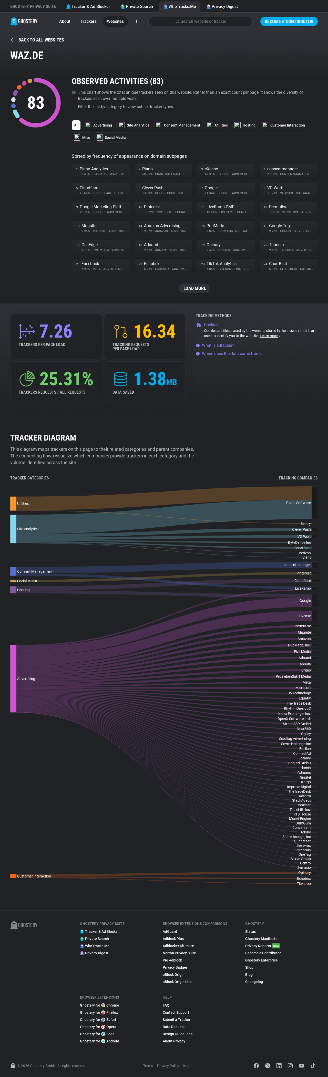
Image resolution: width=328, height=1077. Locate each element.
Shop (249, 967)
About (64, 21)
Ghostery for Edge (97, 1034)
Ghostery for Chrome (99, 1005)
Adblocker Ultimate (178, 946)
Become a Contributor (289, 21)
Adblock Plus (173, 939)
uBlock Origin (173, 975)
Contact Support (176, 1012)
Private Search (136, 6)
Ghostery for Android (99, 1041)
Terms (148, 1066)
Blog (249, 975)
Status (250, 931)
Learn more (270, 336)
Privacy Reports (262, 945)
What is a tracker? (215, 345)
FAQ (166, 1005)
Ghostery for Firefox (99, 1012)
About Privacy (174, 1041)
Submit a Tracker (176, 1020)
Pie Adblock (172, 960)
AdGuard (170, 931)
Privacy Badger (175, 967)
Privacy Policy (168, 1066)
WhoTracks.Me (179, 6)
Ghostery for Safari (98, 1020)
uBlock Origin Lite (177, 982)
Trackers (88, 21)
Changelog (254, 982)
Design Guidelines (177, 1034)
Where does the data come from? (229, 353)
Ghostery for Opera (98, 1027)
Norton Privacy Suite (179, 953)
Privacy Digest (222, 6)
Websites (115, 21)
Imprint (189, 1066)
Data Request (174, 1027)
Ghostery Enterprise (261, 960)
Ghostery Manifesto (261, 939)
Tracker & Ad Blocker (88, 6)
